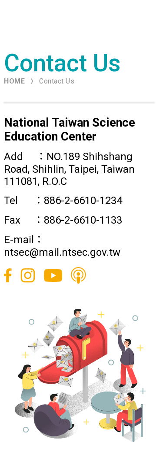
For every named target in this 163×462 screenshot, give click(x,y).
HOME (14, 81)
